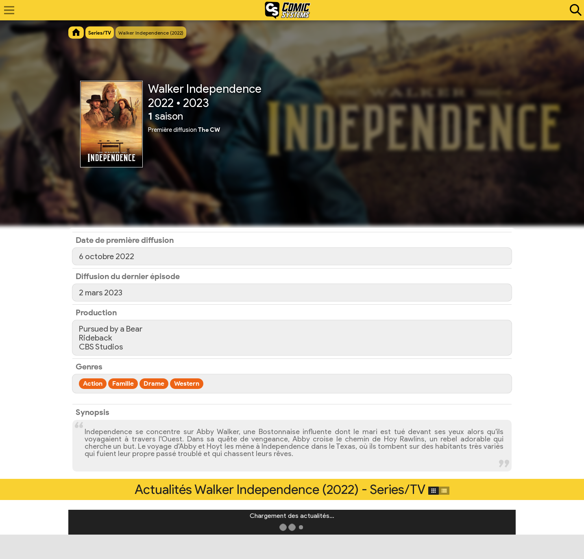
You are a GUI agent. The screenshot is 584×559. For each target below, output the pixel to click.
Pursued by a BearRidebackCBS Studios (110, 338)
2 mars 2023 (100, 292)
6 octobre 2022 (106, 256)
